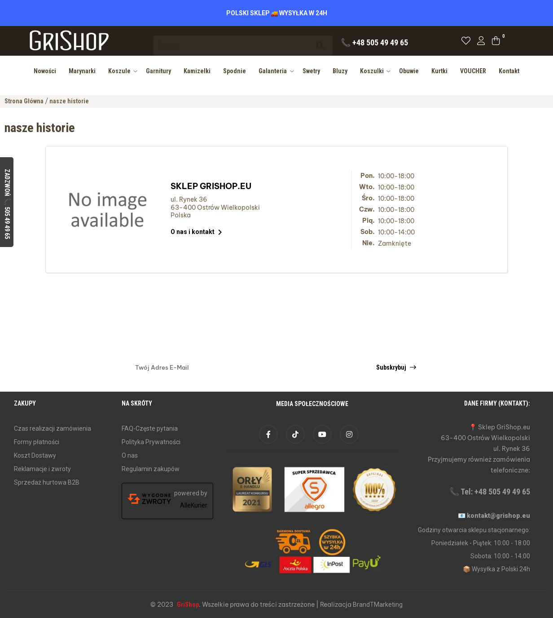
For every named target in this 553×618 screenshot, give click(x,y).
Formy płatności (36, 442)
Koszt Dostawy (35, 455)
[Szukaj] (243, 41)
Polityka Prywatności (151, 442)
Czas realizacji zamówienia (52, 428)
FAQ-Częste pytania (150, 428)
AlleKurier (193, 505)
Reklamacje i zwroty (42, 468)
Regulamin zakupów (151, 468)
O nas (130, 455)
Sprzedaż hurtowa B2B (46, 482)
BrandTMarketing (378, 604)
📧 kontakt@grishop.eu (494, 515)
